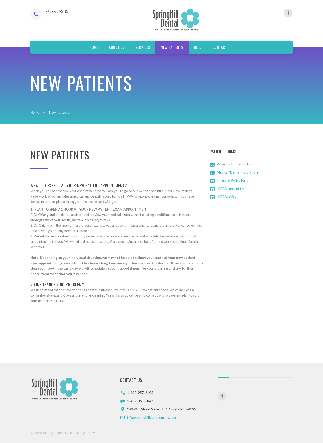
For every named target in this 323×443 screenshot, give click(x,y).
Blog (198, 47)
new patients (172, 47)
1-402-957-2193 (140, 393)
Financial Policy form (232, 180)
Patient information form (235, 164)
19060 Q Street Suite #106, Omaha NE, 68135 (161, 409)
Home (93, 47)
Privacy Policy (84, 433)
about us (117, 47)
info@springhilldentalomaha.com (151, 417)
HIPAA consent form (232, 189)
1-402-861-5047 (140, 401)
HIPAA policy (226, 197)
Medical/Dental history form (238, 172)
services (142, 47)
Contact (220, 47)
